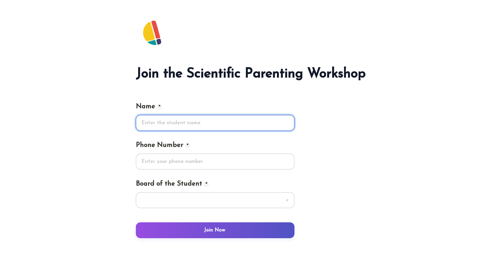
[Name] (215, 123)
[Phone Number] (215, 161)
